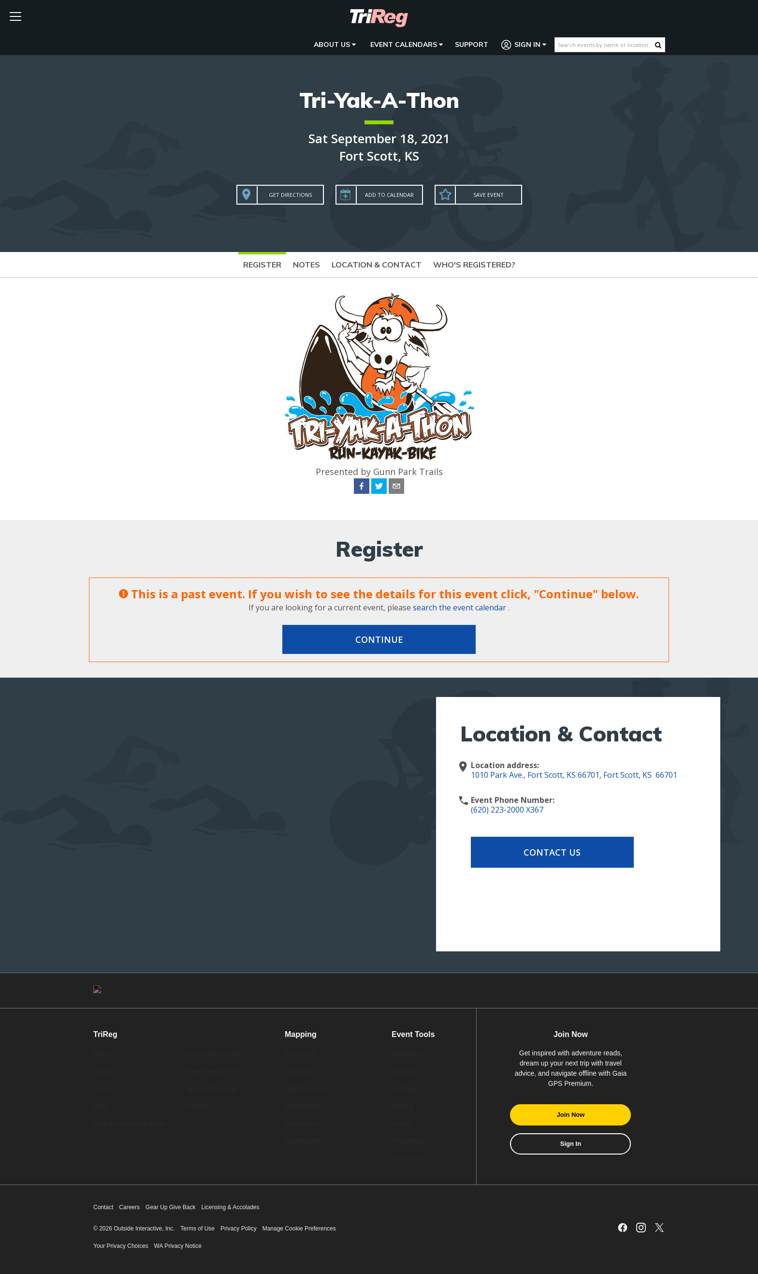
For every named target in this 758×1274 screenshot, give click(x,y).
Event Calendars (406, 44)
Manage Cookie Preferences (299, 1228)
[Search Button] (658, 45)
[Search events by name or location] (605, 45)
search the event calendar (459, 607)
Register (262, 264)
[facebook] (361, 487)
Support (471, 44)
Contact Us (548, 852)
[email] (396, 487)
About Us (335, 44)
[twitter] (379, 487)
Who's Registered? (474, 264)
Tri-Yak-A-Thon (379, 100)
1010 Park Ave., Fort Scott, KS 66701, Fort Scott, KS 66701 (574, 775)
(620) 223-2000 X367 (507, 809)
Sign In (524, 45)
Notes (306, 264)
